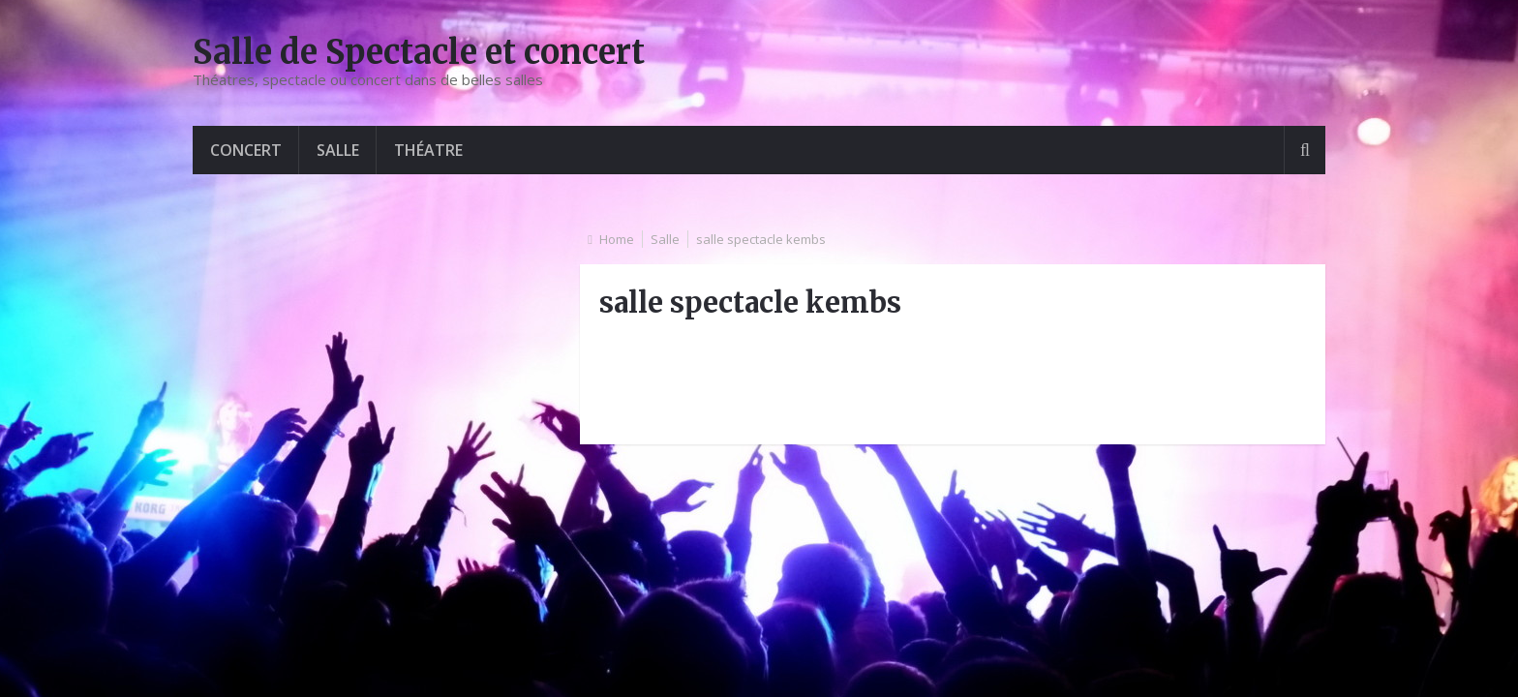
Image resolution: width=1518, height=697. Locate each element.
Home (616, 239)
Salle (338, 150)
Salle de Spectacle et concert (419, 52)
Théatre (428, 150)
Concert (246, 150)
